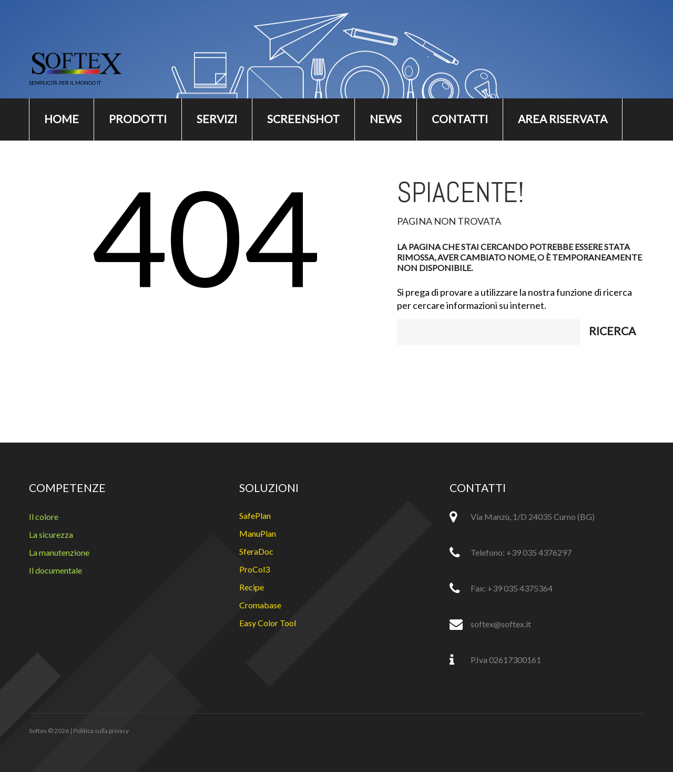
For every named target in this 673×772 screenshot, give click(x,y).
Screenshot (303, 118)
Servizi (217, 118)
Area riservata (562, 118)
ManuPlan (257, 533)
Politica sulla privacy (101, 731)
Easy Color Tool (267, 623)
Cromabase (260, 605)
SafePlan (255, 515)
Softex (38, 731)
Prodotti (138, 118)
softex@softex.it (501, 624)
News (386, 118)
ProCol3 (254, 569)
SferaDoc (256, 551)
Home (61, 118)
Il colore (43, 517)
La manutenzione (59, 552)
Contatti (460, 118)
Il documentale (55, 570)
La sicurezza (51, 534)
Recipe (251, 587)
